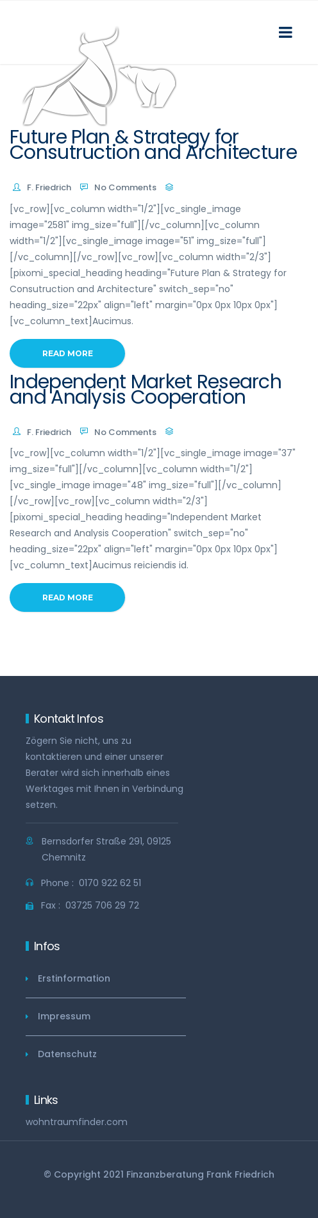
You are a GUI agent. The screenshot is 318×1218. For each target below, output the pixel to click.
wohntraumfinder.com (77, 1121)
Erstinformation (74, 978)
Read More (67, 353)
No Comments (125, 187)
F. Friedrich (49, 187)
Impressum (64, 1016)
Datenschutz (67, 1054)
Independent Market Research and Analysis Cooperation (145, 389)
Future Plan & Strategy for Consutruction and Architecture (153, 145)
